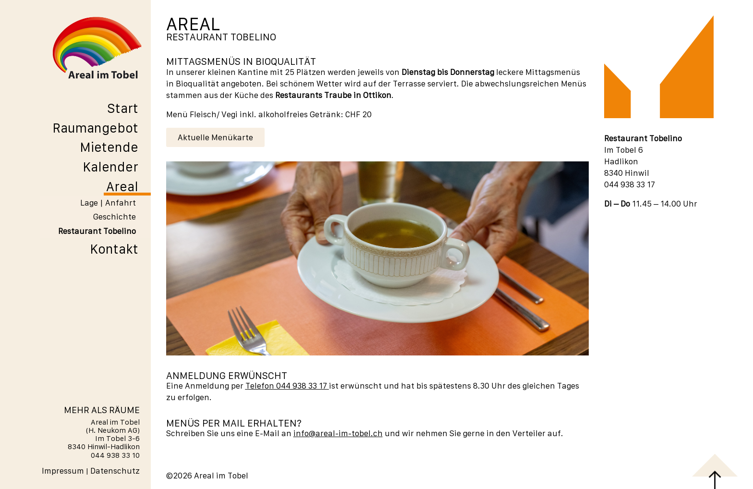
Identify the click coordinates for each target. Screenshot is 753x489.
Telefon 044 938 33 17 (286, 385)
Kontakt (114, 249)
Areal (122, 186)
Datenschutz (115, 470)
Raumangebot (95, 128)
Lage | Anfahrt (108, 202)
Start (122, 108)
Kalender (110, 166)
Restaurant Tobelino (97, 231)
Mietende (109, 147)
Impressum (63, 470)
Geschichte (114, 216)
